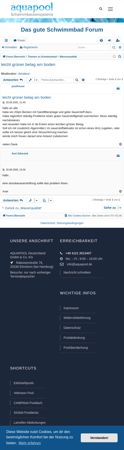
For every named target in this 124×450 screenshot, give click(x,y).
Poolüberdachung (76, 347)
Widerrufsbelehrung (77, 318)
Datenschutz (72, 327)
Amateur (24, 73)
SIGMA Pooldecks (26, 412)
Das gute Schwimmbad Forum (62, 29)
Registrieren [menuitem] (118, 41)
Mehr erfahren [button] (30, 443)
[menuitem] (101, 40)
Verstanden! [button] (99, 438)
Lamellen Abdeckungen (30, 422)
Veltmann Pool (24, 393)
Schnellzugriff (7, 41)
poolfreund (18, 86)
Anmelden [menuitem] (110, 41)
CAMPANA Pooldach (28, 403)
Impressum (71, 308)
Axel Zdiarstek (20, 153)
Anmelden (11, 47)
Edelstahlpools (24, 383)
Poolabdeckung (74, 337)
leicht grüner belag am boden (28, 64)
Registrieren (30, 47)
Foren (21, 40)
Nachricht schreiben (77, 272)
